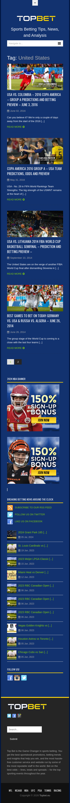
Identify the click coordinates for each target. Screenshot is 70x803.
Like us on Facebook (29, 521)
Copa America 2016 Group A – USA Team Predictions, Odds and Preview (34, 171)
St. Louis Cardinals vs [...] (33, 545)
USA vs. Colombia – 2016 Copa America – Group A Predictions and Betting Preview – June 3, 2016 (34, 99)
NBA (26, 790)
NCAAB (18, 790)
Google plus (19, 716)
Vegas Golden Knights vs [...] (35, 625)
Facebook (14, 716)
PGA (40, 790)
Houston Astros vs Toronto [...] (35, 638)
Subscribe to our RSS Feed (33, 507)
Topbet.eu (44, 795)
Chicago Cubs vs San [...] (33, 652)
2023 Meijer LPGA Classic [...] (35, 558)
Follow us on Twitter (30, 514)
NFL (10, 790)
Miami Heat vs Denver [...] (33, 572)
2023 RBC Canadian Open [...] (36, 585)
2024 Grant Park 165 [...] (32, 532)
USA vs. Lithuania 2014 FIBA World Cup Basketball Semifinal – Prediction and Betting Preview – (34, 246)
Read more (14, 126)
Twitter (9, 716)
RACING (57, 790)
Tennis (47, 790)
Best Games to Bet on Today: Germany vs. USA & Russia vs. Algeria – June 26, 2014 (33, 320)
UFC (33, 790)
